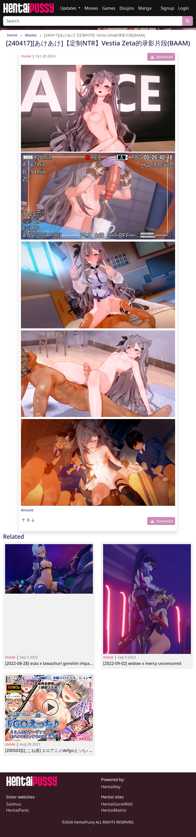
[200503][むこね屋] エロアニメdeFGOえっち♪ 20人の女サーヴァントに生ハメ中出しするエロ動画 (49, 750)
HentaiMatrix (113, 810)
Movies (91, 8)
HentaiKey (110, 787)
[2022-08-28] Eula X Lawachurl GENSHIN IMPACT (49, 663)
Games (108, 8)
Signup (167, 8)
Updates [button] (68, 8)
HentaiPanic (17, 810)
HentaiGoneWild (116, 804)
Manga (144, 8)
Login (183, 8)
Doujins (126, 8)
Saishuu (13, 804)
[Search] (92, 21)
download (162, 56)
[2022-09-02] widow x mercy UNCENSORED (142, 663)
